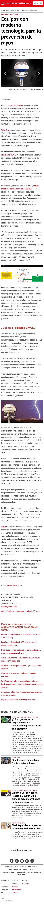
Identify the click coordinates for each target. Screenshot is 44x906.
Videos (31, 869)
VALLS (17, 89)
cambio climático (16, 105)
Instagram (20, 611)
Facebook (10, 611)
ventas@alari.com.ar (9, 606)
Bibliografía (21, 872)
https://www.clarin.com (14, 585)
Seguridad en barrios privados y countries (18, 700)
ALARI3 (13, 89)
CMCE (41, 89)
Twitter (37, 611)
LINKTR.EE (5, 872)
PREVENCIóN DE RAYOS (32, 89)
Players (28, 866)
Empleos (12, 872)
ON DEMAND (23, 869)
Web (3, 611)
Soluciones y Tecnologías (14, 866)
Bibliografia (25, 883)
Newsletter (21, 875)
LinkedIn (29, 611)
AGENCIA (30, 872)
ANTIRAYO (23, 89)
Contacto (37, 872)
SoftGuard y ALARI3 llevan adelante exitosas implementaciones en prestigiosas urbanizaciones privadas (22, 684)
